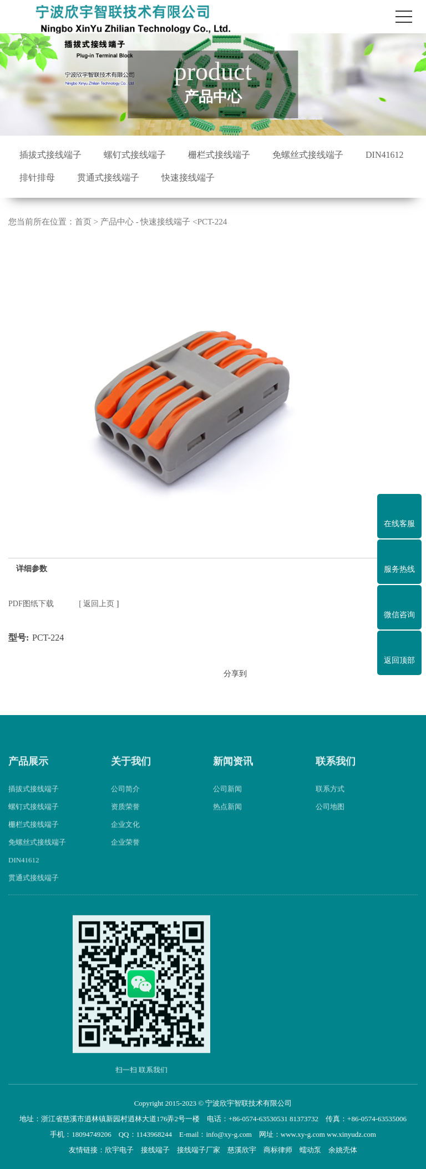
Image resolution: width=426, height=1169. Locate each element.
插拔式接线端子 (50, 154)
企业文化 (125, 836)
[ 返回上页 (96, 604)
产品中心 (117, 221)
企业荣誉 (125, 854)
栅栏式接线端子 (219, 154)
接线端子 (155, 1150)
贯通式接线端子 (108, 177)
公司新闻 (227, 800)
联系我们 (336, 772)
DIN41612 (384, 154)
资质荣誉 (125, 818)
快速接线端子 (188, 177)
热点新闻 (227, 818)
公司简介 (125, 800)
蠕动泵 (310, 1150)
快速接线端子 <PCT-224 (183, 221)
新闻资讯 (233, 772)
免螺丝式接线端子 (307, 154)
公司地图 (330, 818)
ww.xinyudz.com (351, 1134)
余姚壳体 (342, 1150)
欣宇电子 (119, 1150)
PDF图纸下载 (31, 604)
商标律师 (277, 1150)
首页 (83, 221)
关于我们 (131, 772)
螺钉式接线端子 (135, 154)
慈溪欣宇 (241, 1150)
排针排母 (37, 177)
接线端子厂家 (198, 1150)
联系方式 (330, 800)
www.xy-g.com (303, 1134)
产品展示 (28, 772)
